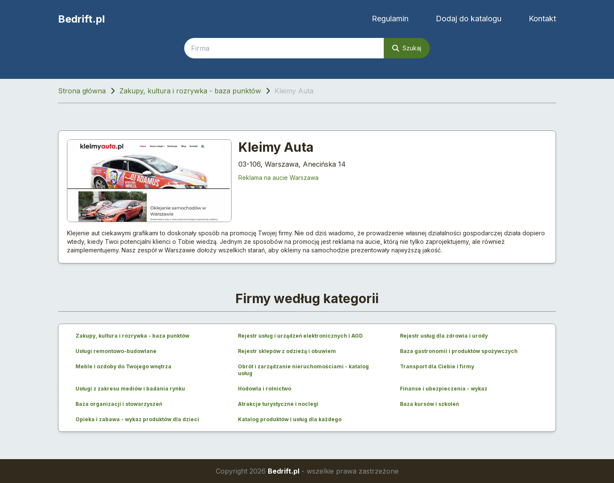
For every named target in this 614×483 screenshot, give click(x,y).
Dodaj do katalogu (468, 18)
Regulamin (390, 18)
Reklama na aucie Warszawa (278, 177)
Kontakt (542, 18)
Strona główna (82, 91)
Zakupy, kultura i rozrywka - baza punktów (190, 91)
